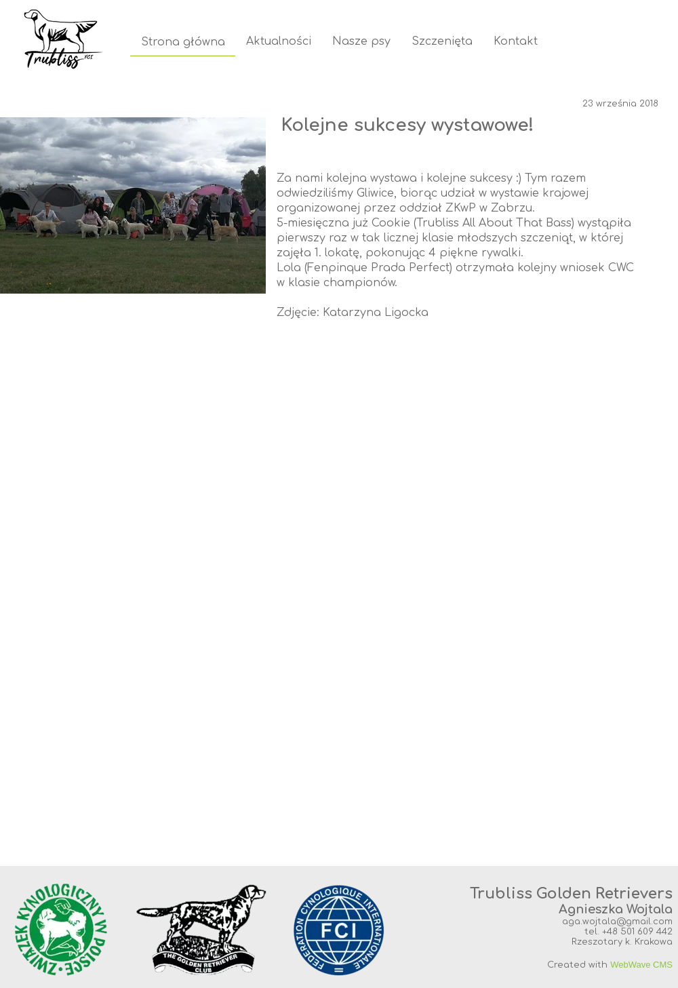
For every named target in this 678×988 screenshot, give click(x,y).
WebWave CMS (641, 965)
